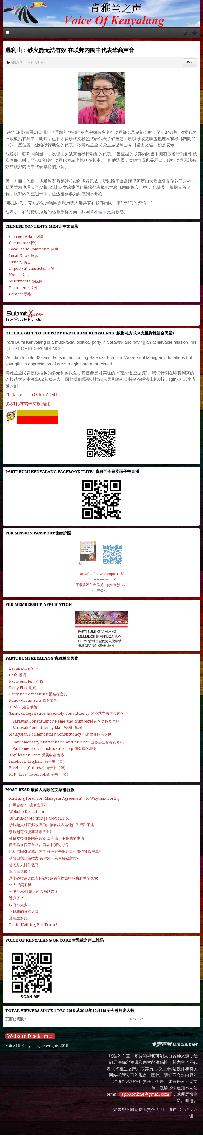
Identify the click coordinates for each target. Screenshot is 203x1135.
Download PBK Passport (99, 574)
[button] (189, 62)
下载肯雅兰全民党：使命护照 (98, 585)
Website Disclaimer (30, 1036)
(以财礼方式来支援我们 (27, 403)
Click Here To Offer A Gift (31, 394)
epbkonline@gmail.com (145, 1094)
